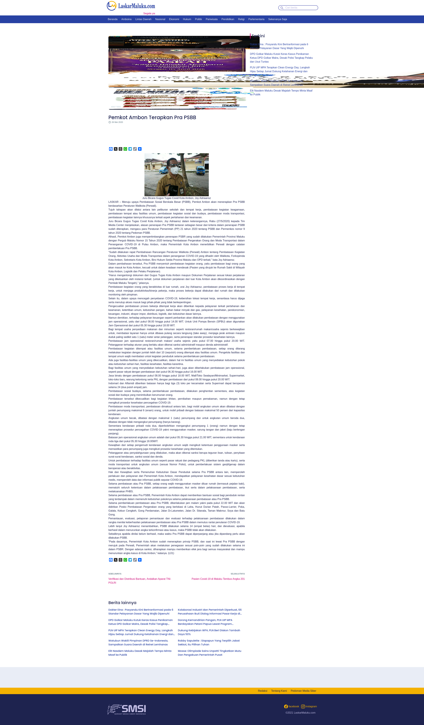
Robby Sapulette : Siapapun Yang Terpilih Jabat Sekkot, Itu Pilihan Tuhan (209, 642)
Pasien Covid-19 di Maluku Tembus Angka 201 (218, 579)
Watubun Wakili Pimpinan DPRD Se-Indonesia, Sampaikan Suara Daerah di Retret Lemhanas (138, 642)
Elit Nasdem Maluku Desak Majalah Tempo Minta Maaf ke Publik (139, 653)
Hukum (187, 19)
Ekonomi (174, 19)
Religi (241, 19)
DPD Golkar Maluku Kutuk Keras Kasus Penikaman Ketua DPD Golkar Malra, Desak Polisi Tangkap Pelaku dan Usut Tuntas (140, 622)
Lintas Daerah (143, 19)
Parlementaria (256, 19)
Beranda (113, 19)
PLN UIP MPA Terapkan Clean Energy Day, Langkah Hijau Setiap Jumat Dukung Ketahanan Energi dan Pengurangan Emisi (140, 632)
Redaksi (262, 690)
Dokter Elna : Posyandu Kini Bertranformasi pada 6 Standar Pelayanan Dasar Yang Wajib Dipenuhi (140, 611)
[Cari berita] (298, 7)
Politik (198, 19)
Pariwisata (212, 19)
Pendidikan (227, 19)
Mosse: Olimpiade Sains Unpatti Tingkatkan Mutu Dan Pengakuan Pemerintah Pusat (209, 653)
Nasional (160, 19)
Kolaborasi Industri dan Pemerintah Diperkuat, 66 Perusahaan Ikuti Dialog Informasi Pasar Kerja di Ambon (210, 612)
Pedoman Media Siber (303, 690)
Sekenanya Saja (277, 19)
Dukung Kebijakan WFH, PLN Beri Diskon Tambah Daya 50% (209, 632)
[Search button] (282, 7)
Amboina (126, 19)
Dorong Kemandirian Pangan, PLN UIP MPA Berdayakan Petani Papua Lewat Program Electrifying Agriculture (205, 622)
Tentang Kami (279, 690)
